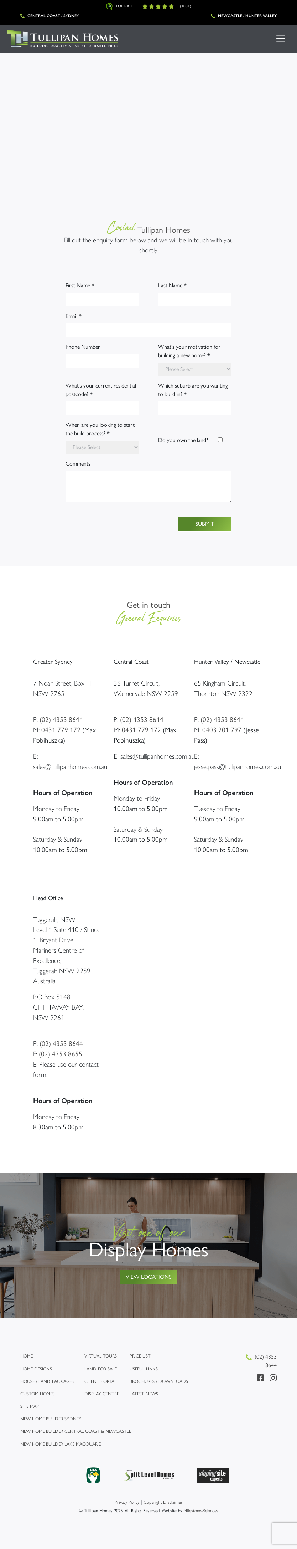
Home (26, 1356)
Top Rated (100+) (148, 6)
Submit (205, 523)
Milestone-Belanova (200, 1510)
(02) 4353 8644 (61, 719)
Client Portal (100, 1381)
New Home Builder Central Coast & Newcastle (75, 1431)
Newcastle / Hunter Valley (244, 15)
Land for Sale (100, 1368)
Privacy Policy (127, 1502)
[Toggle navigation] (280, 38)
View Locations (148, 1276)
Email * (74, 316)
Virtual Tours (100, 1356)
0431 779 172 (60, 730)
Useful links (144, 1368)
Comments (78, 463)
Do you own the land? (183, 440)
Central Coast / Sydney (49, 15)
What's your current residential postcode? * (101, 389)
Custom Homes (37, 1393)
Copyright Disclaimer (163, 1502)
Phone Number (83, 346)
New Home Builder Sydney (51, 1418)
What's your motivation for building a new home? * (189, 351)
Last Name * (172, 285)
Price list (140, 1356)
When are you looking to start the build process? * (100, 429)
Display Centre (101, 1393)
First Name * (80, 285)
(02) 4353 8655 (60, 1054)
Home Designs (36, 1368)
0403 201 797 (221, 730)
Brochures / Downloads (159, 1381)
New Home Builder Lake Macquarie (60, 1444)
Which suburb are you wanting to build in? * (193, 389)
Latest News (144, 1393)
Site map (29, 1406)
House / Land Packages (47, 1381)
